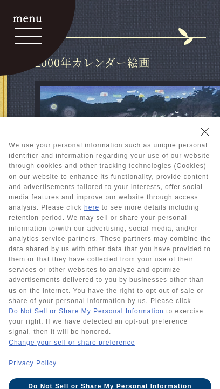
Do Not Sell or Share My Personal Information (86, 311)
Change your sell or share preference (72, 342)
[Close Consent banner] (205, 132)
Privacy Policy (33, 363)
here (91, 207)
